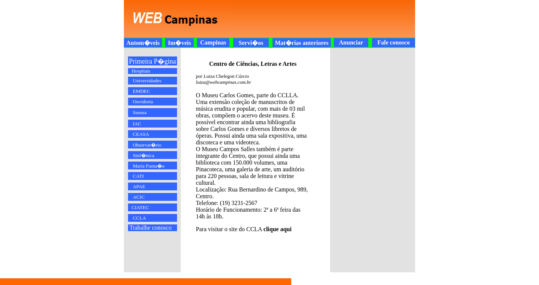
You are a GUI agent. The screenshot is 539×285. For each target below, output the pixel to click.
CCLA (139, 218)
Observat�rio (147, 145)
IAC (137, 123)
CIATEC (140, 207)
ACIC (139, 197)
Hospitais (140, 71)
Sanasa (140, 112)
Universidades (147, 80)
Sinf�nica (143, 155)
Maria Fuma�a (148, 166)
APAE (139, 186)
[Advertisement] (317, 18)
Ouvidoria (143, 101)
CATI (138, 176)
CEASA (141, 134)
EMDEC (141, 91)
